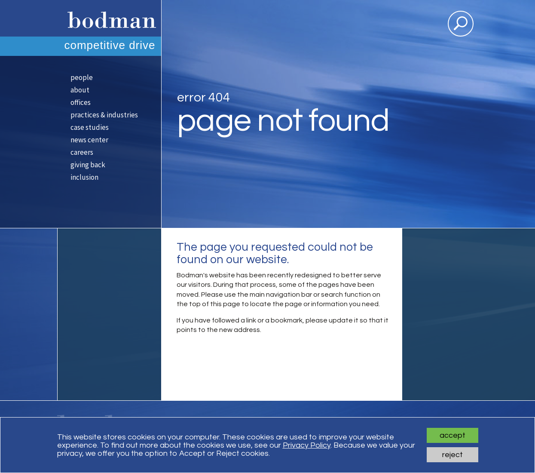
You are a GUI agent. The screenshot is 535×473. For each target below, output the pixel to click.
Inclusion (84, 177)
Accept (452, 435)
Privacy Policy (306, 445)
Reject (452, 455)
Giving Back (87, 164)
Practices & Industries (104, 115)
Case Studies (89, 127)
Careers (81, 152)
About (79, 90)
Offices (80, 102)
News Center (89, 139)
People (81, 77)
